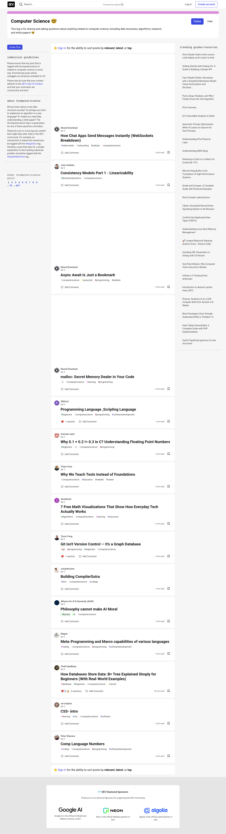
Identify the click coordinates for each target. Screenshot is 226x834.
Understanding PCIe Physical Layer (196, 141)
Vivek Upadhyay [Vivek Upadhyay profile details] (68, 666)
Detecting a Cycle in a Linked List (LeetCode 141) (198, 161)
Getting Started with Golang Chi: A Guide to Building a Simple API (198, 68)
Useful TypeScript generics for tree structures (199, 342)
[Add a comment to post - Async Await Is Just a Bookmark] (70, 287)
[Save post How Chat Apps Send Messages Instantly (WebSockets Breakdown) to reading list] (168, 152)
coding (65, 646)
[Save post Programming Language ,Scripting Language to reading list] (168, 421)
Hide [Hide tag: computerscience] (210, 21)
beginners (66, 414)
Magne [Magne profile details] (64, 634)
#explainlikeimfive (16, 156)
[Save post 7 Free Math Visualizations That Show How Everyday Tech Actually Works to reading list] (168, 523)
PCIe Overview (189, 107)
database (66, 684)
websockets (67, 145)
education (87, 479)
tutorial (112, 684)
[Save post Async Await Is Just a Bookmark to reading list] (168, 287)
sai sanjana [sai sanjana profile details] (66, 703)
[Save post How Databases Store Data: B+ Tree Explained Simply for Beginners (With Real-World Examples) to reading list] (168, 691)
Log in (188, 4)
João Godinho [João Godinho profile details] (67, 165)
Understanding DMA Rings (195, 151)
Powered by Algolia (113, 4)
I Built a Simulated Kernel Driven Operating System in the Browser (198, 207)
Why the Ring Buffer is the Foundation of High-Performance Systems (198, 174)
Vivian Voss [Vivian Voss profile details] (66, 466)
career (110, 479)
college (93, 581)
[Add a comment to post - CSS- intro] (70, 723)
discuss (65, 614)
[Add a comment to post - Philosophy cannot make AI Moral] (70, 621)
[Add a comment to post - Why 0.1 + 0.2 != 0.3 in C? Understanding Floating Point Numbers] (70, 454)
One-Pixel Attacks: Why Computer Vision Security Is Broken (198, 266)
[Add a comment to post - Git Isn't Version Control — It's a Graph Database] (68, 556)
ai (73, 614)
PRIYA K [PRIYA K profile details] (65, 401)
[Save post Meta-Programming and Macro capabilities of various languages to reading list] (168, 653)
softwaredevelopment (123, 414)
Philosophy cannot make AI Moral (89, 609)
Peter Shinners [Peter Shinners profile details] (68, 736)
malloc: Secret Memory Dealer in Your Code (97, 377)
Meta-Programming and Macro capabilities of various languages (115, 641)
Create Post (15, 47)
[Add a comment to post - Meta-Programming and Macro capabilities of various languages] (70, 653)
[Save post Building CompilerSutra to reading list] (168, 588)
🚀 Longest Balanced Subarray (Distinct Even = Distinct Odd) (197, 242)
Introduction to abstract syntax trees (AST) (197, 289)
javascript (87, 280)
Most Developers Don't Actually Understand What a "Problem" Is (197, 315)
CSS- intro (69, 711)
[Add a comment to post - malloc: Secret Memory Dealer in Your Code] (70, 389)
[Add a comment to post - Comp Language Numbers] (70, 756)
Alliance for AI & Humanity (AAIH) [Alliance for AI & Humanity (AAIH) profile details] (77, 601)
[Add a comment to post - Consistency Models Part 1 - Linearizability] (70, 185)
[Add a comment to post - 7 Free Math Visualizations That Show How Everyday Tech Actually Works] (70, 523)
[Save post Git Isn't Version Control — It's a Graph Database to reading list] (168, 556)
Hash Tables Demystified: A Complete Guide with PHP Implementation (195, 328)
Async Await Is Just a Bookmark (88, 275)
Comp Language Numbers (83, 744)
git (63, 549)
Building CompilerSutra (80, 576)
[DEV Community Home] (11, 4)
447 (18, 185)
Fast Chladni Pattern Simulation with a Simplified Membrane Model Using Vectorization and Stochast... (199, 82)
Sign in (62, 48)
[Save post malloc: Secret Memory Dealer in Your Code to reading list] (168, 389)
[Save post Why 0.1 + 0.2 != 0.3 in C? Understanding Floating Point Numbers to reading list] (168, 454)
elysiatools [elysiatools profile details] (66, 499)
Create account (206, 4)
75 (10, 185)
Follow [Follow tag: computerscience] (197, 21)
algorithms (67, 516)
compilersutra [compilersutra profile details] (67, 568)
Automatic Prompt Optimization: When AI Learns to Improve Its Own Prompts (198, 127)
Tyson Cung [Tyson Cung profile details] (66, 536)
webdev (95, 145)
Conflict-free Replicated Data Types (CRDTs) (196, 219)
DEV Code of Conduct (32, 84)
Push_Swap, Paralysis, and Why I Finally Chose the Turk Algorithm (198, 97)
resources (112, 516)
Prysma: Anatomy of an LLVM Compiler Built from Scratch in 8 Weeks (197, 302)
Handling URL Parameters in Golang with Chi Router (196, 254)
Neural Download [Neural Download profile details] (69, 128)
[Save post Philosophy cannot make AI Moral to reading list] (168, 621)
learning (91, 382)
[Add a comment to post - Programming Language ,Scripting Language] (68, 421)
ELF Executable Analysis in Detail (198, 116)
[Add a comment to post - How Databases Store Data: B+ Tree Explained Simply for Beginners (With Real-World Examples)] (71, 691)
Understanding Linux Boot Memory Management (199, 231)
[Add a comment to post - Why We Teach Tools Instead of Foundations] (70, 486)
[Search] (21, 4)
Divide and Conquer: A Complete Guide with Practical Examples (198, 187)
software (105, 716)
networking (82, 145)
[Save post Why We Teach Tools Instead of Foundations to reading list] (168, 486)
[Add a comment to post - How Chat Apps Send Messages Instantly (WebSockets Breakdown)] (70, 152)
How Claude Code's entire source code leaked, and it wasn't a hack (198, 56)
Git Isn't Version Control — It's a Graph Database (101, 544)
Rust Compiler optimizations (196, 197)
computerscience (111, 145)
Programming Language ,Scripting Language (98, 409)
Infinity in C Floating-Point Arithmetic (194, 277)
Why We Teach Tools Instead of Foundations (98, 474)
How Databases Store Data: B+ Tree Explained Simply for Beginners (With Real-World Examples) (108, 676)
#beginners (31, 143)
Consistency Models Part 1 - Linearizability (97, 173)
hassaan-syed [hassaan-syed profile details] (67, 434)
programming (102, 280)
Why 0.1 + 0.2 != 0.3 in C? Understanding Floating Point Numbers (115, 442)
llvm (64, 581)
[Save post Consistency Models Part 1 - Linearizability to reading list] (168, 185)
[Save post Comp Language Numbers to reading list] (168, 756)
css (75, 716)
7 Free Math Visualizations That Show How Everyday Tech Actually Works (109, 509)
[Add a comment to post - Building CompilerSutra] (70, 588)
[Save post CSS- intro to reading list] (168, 723)
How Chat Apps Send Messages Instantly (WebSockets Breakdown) (107, 138)
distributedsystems (71, 178)
